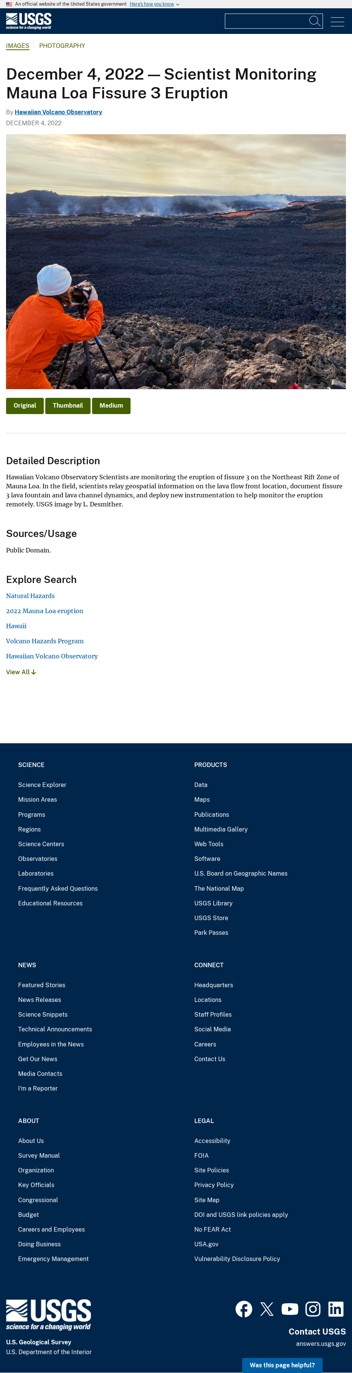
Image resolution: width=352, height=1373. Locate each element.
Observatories (37, 858)
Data (201, 785)
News (27, 965)
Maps (202, 799)
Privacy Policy (214, 1185)
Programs (31, 814)
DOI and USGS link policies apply (241, 1214)
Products (210, 765)
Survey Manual (39, 1155)
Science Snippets (43, 1014)
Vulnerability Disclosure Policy (237, 1259)
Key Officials (36, 1185)
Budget (28, 1214)
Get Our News (37, 1059)
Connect (209, 965)
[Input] (274, 21)
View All (21, 672)
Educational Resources (50, 903)
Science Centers (41, 844)
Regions (29, 829)
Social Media (212, 1029)
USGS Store (211, 918)
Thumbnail (68, 405)
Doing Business (39, 1244)
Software (207, 858)
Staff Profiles (213, 1014)
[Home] (28, 27)
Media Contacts (40, 1073)
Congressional (38, 1200)
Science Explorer (42, 785)
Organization (36, 1170)
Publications (211, 814)
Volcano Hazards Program (45, 641)
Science (31, 765)
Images (17, 45)
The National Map (219, 888)
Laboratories (36, 873)
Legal (204, 1120)
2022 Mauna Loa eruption (44, 611)
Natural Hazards (30, 596)
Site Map (207, 1200)
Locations (207, 999)
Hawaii (16, 626)
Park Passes (211, 932)
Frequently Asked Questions (58, 888)
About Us (31, 1140)
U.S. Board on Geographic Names (240, 873)
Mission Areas (37, 799)
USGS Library (213, 903)
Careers (205, 1044)
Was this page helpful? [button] (282, 1365)
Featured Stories (41, 985)
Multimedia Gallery (221, 829)
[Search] (315, 21)
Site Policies (211, 1170)
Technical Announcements (55, 1029)
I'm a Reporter (38, 1088)
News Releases (39, 999)
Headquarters (213, 985)
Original (25, 405)
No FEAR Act (212, 1229)
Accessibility (212, 1140)
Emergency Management (53, 1259)
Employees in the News (51, 1044)
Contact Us (209, 1059)
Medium (111, 405)
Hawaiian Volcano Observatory (58, 112)
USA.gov (206, 1244)
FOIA (201, 1155)
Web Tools (208, 844)
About (28, 1120)
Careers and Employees (51, 1229)
